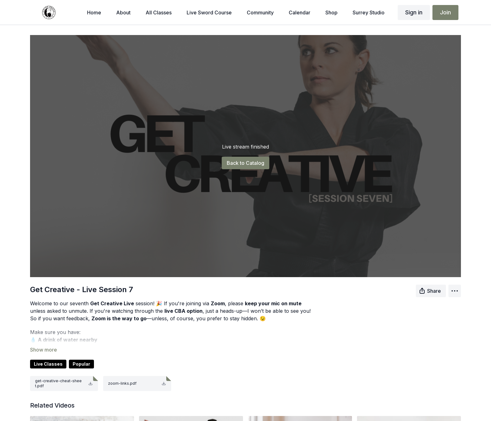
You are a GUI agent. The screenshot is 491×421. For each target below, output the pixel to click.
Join (445, 12)
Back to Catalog (245, 163)
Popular (81, 364)
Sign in (413, 12)
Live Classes (48, 364)
